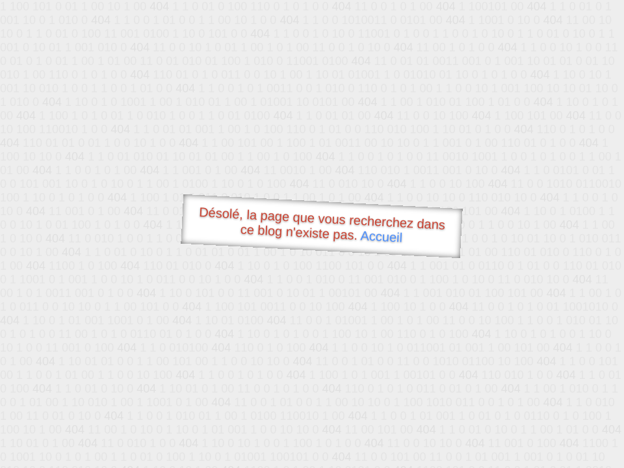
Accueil (381, 236)
